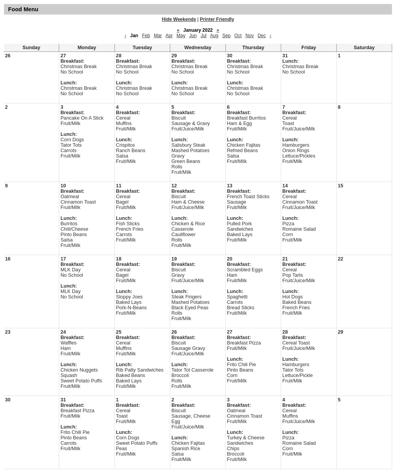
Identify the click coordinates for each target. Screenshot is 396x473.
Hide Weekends (179, 19)
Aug (214, 35)
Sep (226, 35)
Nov (250, 35)
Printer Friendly (217, 19)
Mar (158, 35)
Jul (204, 35)
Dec (262, 35)
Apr (169, 35)
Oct (238, 35)
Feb (146, 35)
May (181, 35)
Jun (192, 35)
